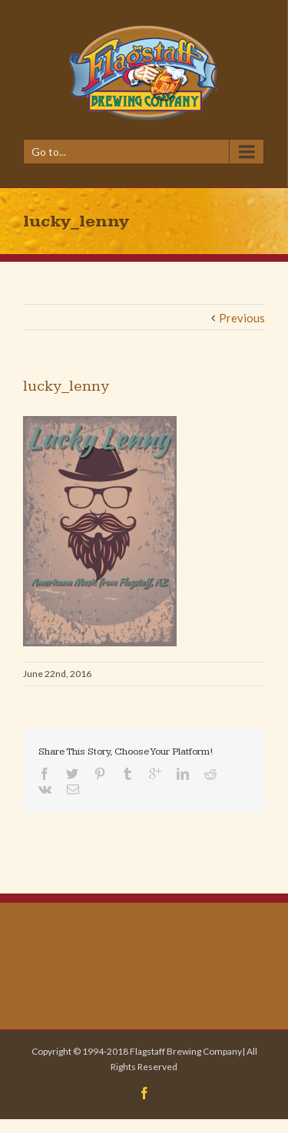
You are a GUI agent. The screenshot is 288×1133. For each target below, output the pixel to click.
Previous (242, 318)
